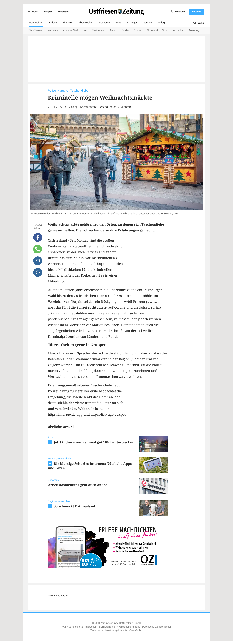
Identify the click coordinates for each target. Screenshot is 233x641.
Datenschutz (75, 627)
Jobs (118, 23)
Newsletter (63, 11)
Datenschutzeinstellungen (157, 627)
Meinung (194, 30)
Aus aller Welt (70, 30)
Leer (84, 30)
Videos (53, 23)
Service (147, 23)
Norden (138, 30)
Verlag (161, 23)
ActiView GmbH (134, 630)
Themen (67, 23)
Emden (125, 30)
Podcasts (104, 23)
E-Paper (48, 11)
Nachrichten (36, 23)
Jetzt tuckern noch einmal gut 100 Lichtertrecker (93, 442)
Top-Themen (36, 30)
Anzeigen (132, 23)
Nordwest (53, 30)
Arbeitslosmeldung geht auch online (78, 485)
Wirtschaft (179, 30)
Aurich (113, 30)
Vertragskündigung (129, 627)
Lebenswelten (85, 23)
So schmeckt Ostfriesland (74, 506)
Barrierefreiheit (107, 627)
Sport (165, 30)
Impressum (91, 627)
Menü (32, 11)
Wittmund (152, 30)
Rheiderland (98, 30)
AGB (64, 627)
